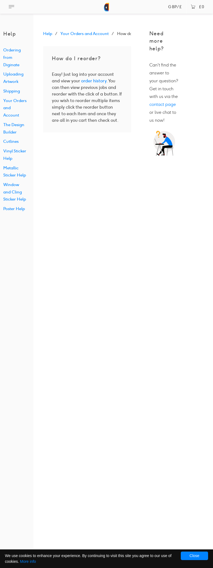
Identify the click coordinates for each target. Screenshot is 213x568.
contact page (162, 104)
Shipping (11, 91)
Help (47, 33)
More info (28, 561)
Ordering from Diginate (12, 57)
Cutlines (11, 141)
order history (93, 80)
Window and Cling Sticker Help (14, 192)
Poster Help (14, 208)
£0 (197, 7)
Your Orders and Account (84, 33)
